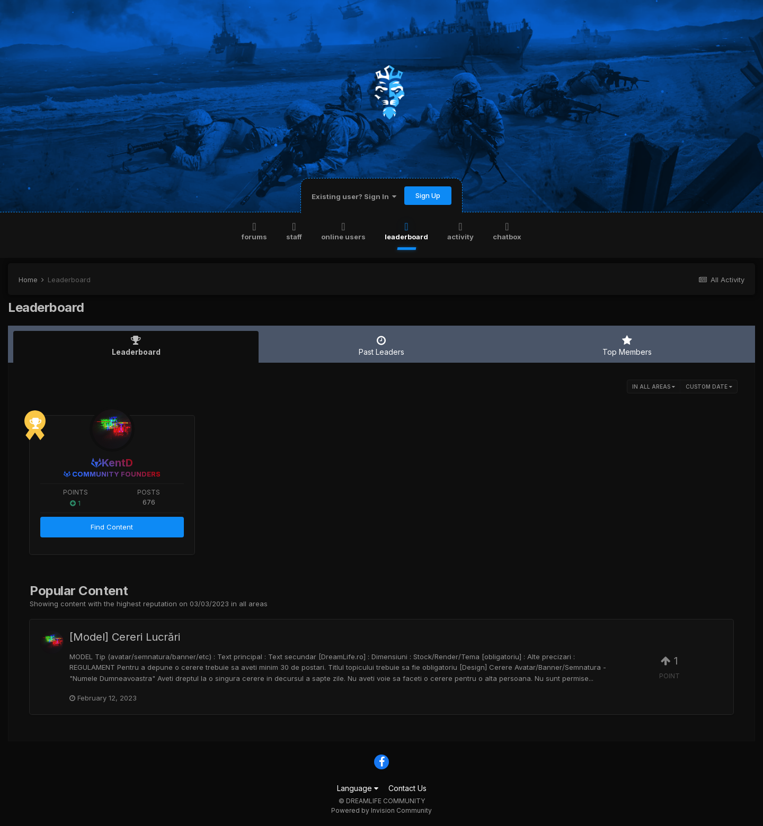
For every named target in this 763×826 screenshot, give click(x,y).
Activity (460, 230)
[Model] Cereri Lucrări (124, 637)
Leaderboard (406, 230)
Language (357, 788)
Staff (294, 230)
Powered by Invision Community (381, 810)
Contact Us (407, 788)
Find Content (112, 527)
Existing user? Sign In (354, 196)
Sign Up (427, 195)
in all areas (653, 386)
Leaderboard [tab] (136, 345)
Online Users (343, 230)
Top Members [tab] (627, 345)
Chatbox (507, 230)
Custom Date (709, 386)
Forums (254, 230)
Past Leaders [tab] (381, 345)
